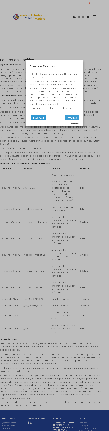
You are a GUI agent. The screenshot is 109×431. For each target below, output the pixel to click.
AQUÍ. (70, 108)
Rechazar (38, 117)
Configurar (74, 123)
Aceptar (72, 117)
